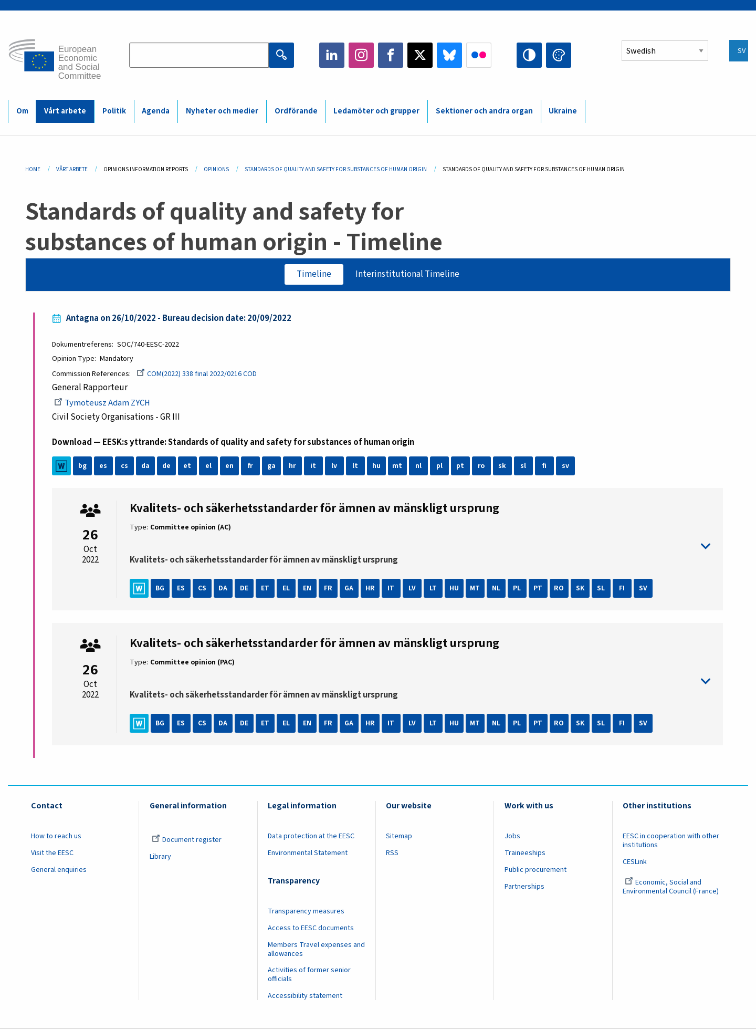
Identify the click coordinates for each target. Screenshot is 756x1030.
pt (461, 467)
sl (524, 467)
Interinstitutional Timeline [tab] (408, 274)
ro (482, 467)
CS (202, 589)
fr (251, 467)
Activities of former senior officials (309, 975)
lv (335, 467)
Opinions (216, 169)
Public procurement (535, 870)
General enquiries (59, 870)
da (145, 467)
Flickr (478, 55)
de (166, 467)
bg (83, 467)
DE (244, 589)
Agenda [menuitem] (156, 111)
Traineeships (525, 853)
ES (181, 589)
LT (433, 589)
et (188, 467)
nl (419, 467)
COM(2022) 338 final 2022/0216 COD (197, 374)
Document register (187, 841)
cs (125, 467)
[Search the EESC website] (199, 55)
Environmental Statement (308, 853)
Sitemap (399, 837)
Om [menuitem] (22, 111)
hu (377, 467)
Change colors (558, 55)
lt (356, 467)
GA (349, 589)
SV (643, 589)
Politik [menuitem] (114, 111)
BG (160, 589)
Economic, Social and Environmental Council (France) (671, 887)
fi (545, 467)
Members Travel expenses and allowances (316, 950)
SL (601, 589)
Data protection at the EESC (311, 837)
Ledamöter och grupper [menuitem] (376, 111)
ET (265, 589)
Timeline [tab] (313, 274)
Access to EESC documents (311, 928)
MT (475, 589)
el (209, 467)
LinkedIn (331, 55)
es (104, 467)
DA (223, 589)
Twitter (420, 55)
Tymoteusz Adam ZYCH (104, 404)
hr (293, 467)
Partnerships (524, 887)
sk (503, 467)
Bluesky (449, 55)
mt (398, 467)
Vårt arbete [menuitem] (65, 111)
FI (622, 589)
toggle (420, 547)
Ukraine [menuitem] (563, 111)
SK (580, 589)
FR (328, 589)
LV (412, 589)
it (314, 467)
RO (559, 589)
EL (286, 589)
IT (391, 589)
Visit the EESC (52, 853)
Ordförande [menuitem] (296, 111)
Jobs (512, 837)
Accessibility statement (305, 997)
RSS (392, 853)
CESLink (635, 862)
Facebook (390, 55)
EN (307, 589)
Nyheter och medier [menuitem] (222, 111)
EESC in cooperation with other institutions (671, 841)
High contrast (529, 55)
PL (517, 589)
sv (566, 467)
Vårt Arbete (72, 169)
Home (32, 169)
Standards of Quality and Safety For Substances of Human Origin (336, 169)
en (230, 467)
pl (440, 467)
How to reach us (56, 837)
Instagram (361, 55)
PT (538, 589)
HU (454, 589)
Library (160, 857)
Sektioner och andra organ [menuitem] (484, 111)
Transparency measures (306, 912)
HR (370, 589)
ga (272, 467)
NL (496, 589)
